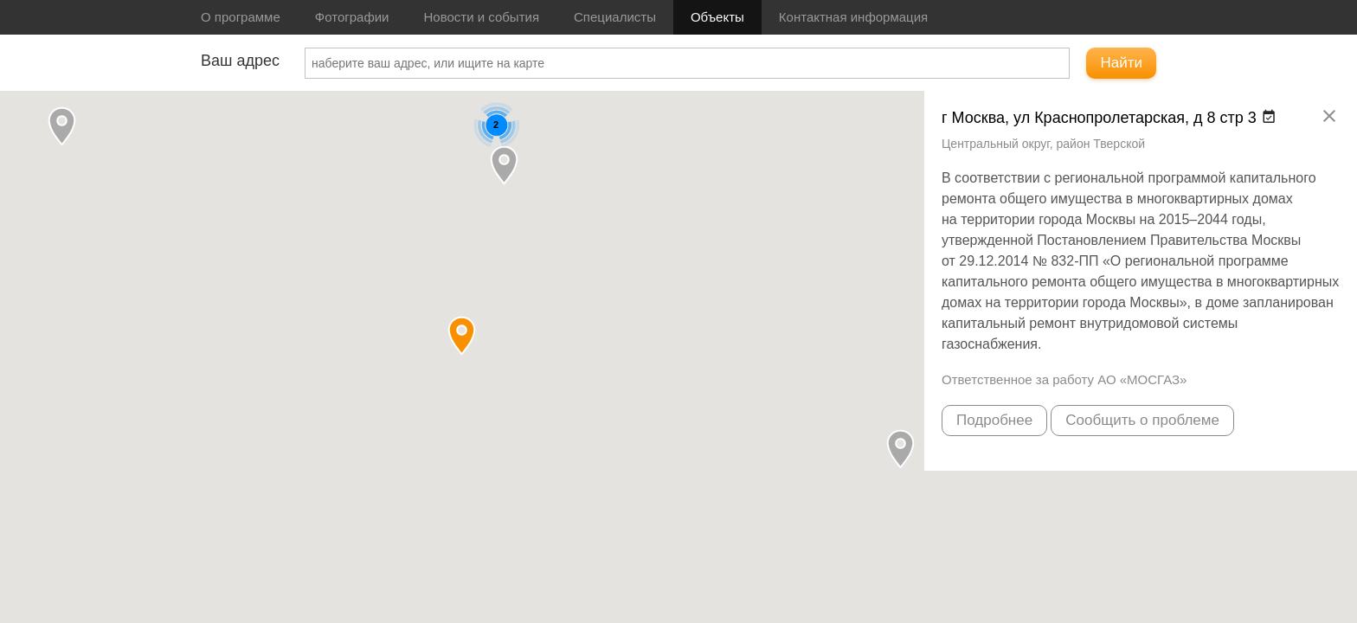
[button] (504, 165)
